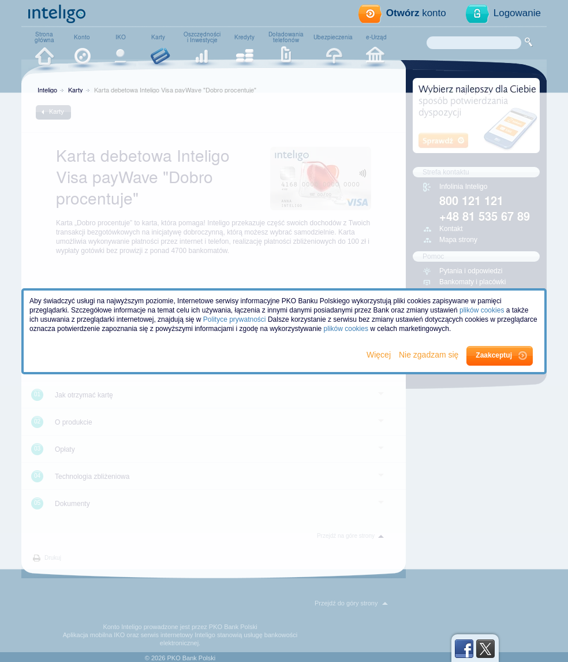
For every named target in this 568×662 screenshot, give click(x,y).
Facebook (464, 648)
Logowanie (517, 13)
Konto (82, 37)
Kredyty (244, 37)
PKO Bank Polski (233, 626)
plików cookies (481, 310)
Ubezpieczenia (333, 37)
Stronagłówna (44, 37)
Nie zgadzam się (430, 354)
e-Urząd (376, 37)
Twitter (485, 648)
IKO (120, 37)
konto (416, 13)
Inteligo (47, 89)
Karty (158, 37)
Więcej (380, 354)
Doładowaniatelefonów (286, 37)
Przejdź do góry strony (346, 603)
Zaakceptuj (494, 355)
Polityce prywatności (234, 319)
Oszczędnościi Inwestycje (202, 37)
